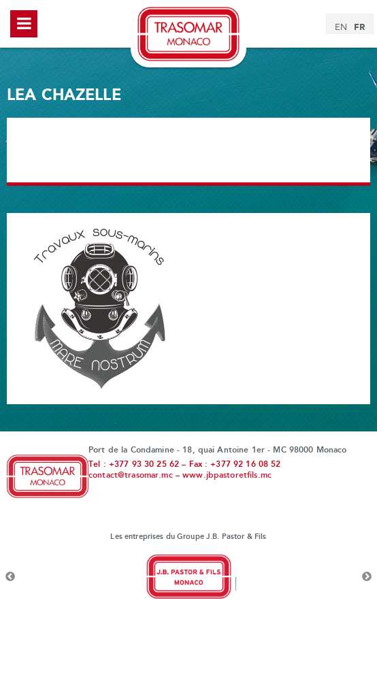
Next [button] (367, 577)
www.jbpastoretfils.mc (227, 476)
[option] (188, 577)
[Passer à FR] (359, 27)
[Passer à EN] (340, 28)
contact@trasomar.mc (130, 476)
